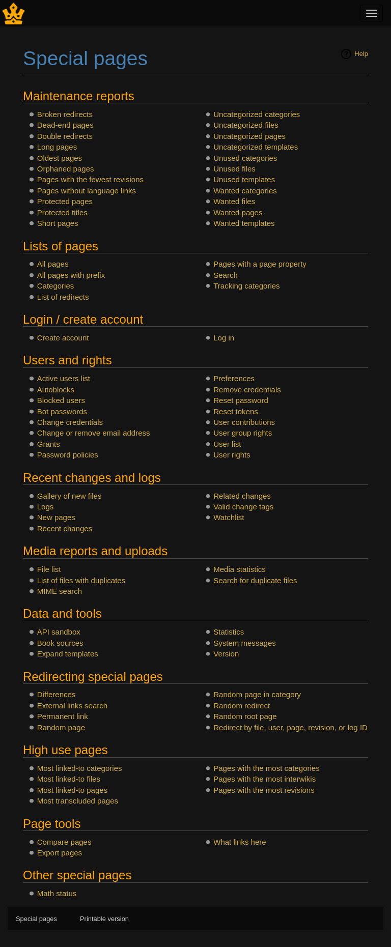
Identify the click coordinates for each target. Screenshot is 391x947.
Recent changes (64, 528)
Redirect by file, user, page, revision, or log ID (290, 727)
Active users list (63, 378)
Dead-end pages (65, 125)
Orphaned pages (65, 168)
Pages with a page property (259, 264)
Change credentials (70, 422)
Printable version (104, 919)
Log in (223, 337)
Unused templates (244, 179)
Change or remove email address (93, 432)
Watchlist (228, 517)
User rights (231, 454)
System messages (244, 643)
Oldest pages (59, 158)
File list (49, 569)
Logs (45, 506)
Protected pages (65, 201)
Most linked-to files (68, 778)
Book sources (60, 643)
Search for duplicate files (255, 580)
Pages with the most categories (266, 768)
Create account (63, 337)
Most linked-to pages (72, 790)
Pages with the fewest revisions (90, 179)
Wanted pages (237, 212)
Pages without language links (86, 190)
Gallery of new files (69, 496)
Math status (57, 893)
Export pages (59, 852)
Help (361, 54)
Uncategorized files (245, 125)
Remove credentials (247, 389)
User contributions (244, 422)
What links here (239, 842)
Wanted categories (245, 190)
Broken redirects (65, 114)
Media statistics (239, 569)
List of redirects (63, 297)
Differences (56, 694)
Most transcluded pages (77, 800)
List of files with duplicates (81, 580)
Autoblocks (55, 389)
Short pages (57, 223)
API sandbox (58, 631)
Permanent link (62, 716)
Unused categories (245, 158)
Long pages (57, 146)
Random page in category (257, 694)
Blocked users (61, 400)
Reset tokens (235, 411)
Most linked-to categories (79, 768)
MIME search (59, 591)
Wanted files (234, 201)
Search (225, 275)
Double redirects (65, 136)
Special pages (36, 919)
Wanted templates (243, 223)
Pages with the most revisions (263, 790)
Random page (61, 727)
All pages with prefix (71, 275)
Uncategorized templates (255, 146)
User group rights (242, 432)
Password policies (67, 454)
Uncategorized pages (249, 136)
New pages (56, 517)
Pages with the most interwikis (264, 778)
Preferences (234, 378)
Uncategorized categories (256, 114)
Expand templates (67, 653)
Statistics (228, 631)
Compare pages (64, 842)
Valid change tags (243, 506)
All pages (53, 264)
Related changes (242, 496)
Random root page (244, 716)
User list (227, 444)
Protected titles (62, 212)
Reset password (240, 400)
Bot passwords (62, 411)
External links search (72, 705)
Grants (48, 444)
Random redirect (241, 705)
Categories (55, 285)
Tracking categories (246, 285)
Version (226, 653)
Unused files (234, 168)
